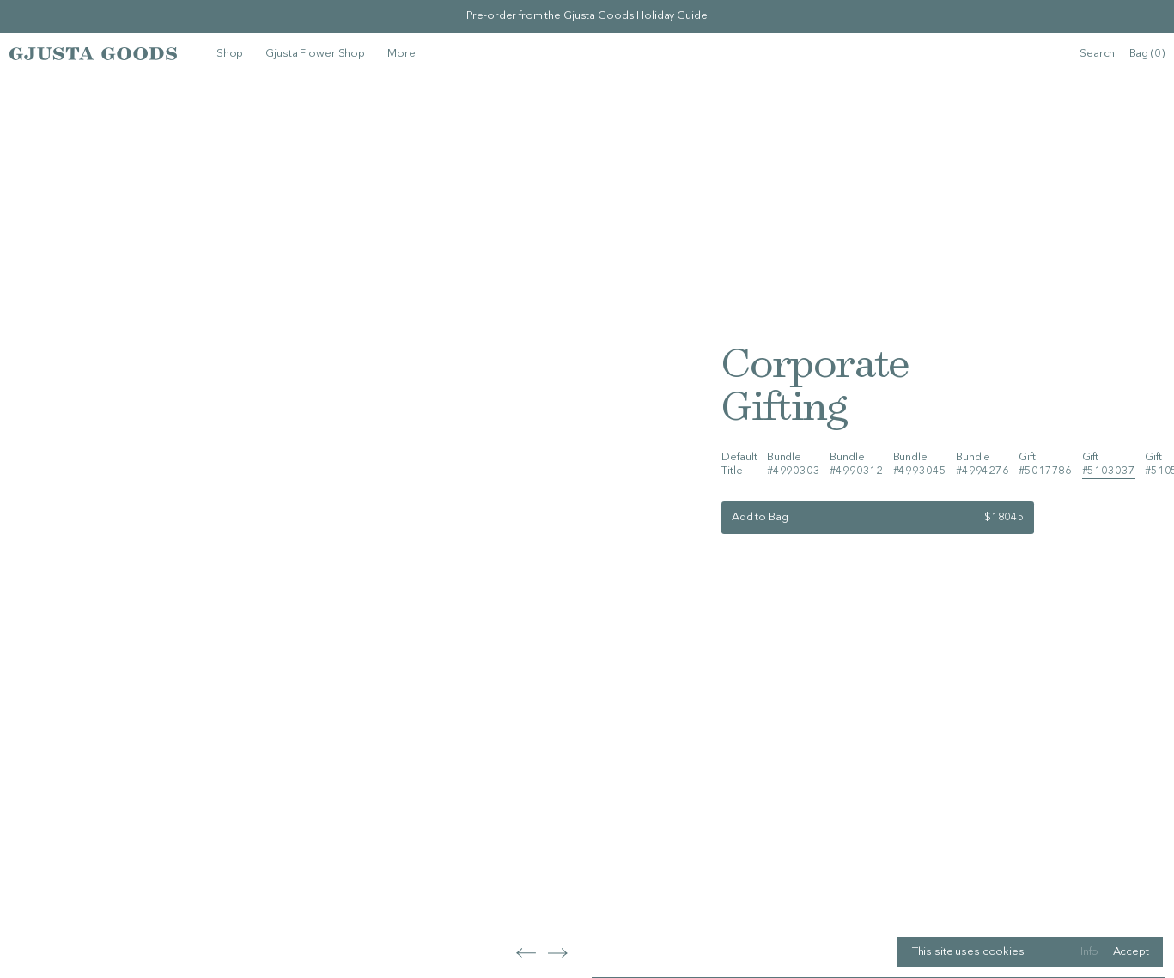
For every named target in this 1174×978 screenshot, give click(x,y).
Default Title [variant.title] (739, 464)
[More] (401, 53)
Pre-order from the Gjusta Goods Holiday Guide (586, 15)
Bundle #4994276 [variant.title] (982, 464)
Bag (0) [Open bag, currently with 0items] (1147, 53)
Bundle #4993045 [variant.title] (919, 464)
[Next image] (526, 952)
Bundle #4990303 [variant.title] (793, 464)
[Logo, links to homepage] (93, 53)
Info (1089, 951)
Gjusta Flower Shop (315, 53)
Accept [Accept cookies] (1131, 951)
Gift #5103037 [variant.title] (1108, 464)
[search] (1097, 54)
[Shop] (229, 53)
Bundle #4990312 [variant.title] (856, 464)
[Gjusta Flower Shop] (315, 53)
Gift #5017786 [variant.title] (1045, 464)
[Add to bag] (877, 517)
